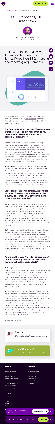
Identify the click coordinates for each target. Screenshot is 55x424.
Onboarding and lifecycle (11, 378)
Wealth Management (33, 371)
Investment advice (9, 381)
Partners (7, 398)
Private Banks (32, 378)
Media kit (7, 403)
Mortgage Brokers (33, 376)
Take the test (39, 411)
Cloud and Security (10, 387)
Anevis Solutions (30, 122)
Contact (7, 405)
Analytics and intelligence (11, 383)
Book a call (39, 3)
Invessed (8, 10)
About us (8, 394)
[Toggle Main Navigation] (51, 3)
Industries (32, 366)
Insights (14, 10)
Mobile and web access (11, 376)
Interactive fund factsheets (12, 374)
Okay (42, 419)
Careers (7, 401)
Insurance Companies (34, 381)
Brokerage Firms (32, 383)
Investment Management (35, 374)
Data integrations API (10, 385)
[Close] (51, 411)
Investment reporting (10, 371)
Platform (8, 366)
